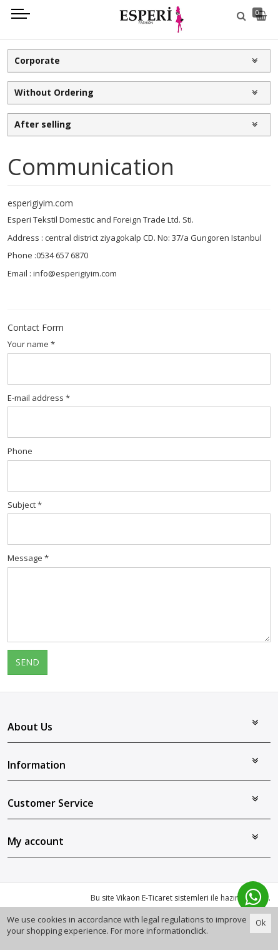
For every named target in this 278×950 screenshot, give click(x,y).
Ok (261, 922)
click (198, 930)
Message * (28, 557)
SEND (27, 662)
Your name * (31, 344)
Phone (19, 451)
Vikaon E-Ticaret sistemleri (162, 897)
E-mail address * (38, 397)
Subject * (24, 504)
